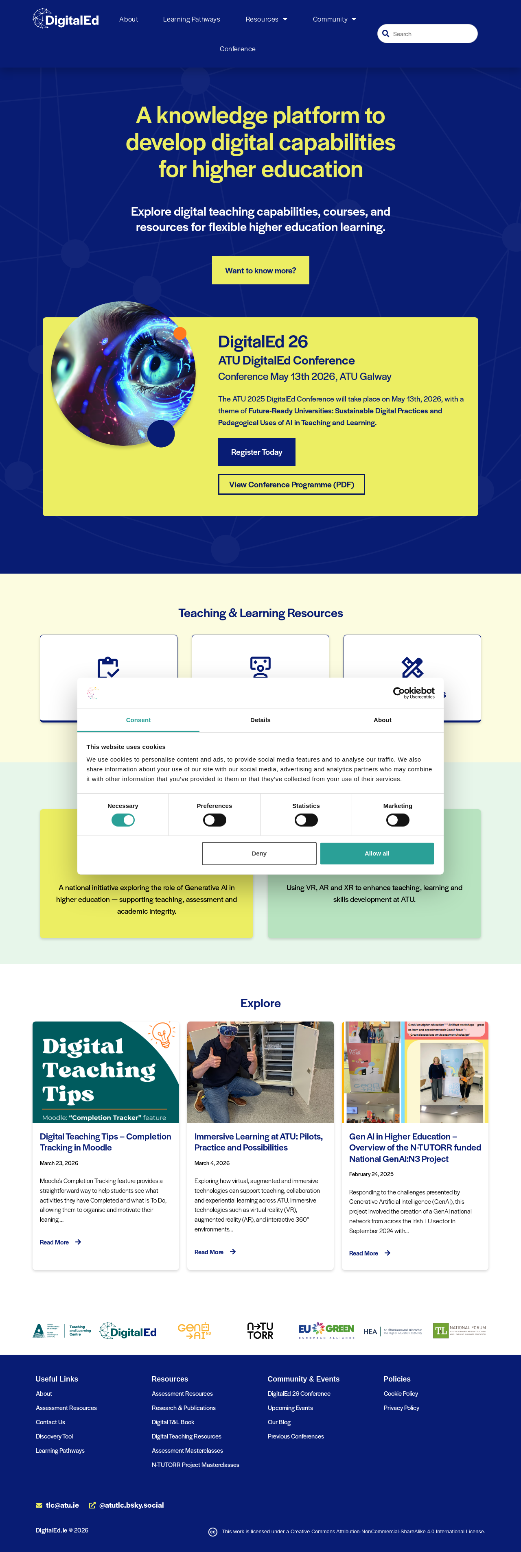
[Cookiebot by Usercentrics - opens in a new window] (399, 693)
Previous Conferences (296, 1436)
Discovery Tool (54, 1436)
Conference (238, 48)
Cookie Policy (401, 1393)
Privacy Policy (401, 1407)
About (128, 19)
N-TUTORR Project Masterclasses (195, 1464)
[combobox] (427, 33)
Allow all (377, 853)
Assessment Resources (66, 1407)
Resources (267, 19)
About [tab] (383, 719)
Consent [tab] (138, 719)
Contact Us (50, 1421)
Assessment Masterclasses (187, 1450)
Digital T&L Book (173, 1421)
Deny (259, 853)
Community (335, 19)
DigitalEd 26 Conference (299, 1393)
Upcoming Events (290, 1407)
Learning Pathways (191, 19)
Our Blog (279, 1421)
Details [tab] (260, 719)
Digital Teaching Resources (186, 1436)
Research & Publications (184, 1407)
